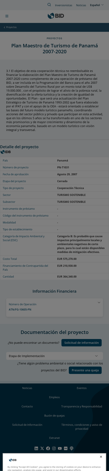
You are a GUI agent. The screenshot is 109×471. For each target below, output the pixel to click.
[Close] (101, 459)
